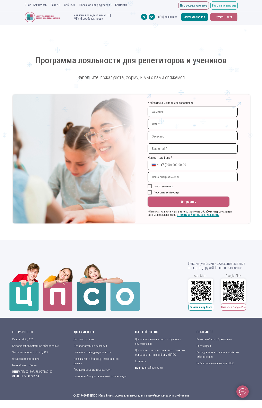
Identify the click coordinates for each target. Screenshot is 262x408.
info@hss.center (154, 367)
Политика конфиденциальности (92, 352)
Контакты (140, 361)
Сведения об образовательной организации (100, 376)
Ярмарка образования (26, 358)
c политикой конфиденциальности (198, 214)
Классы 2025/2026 (23, 339)
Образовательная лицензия (90, 346)
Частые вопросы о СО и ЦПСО (30, 352)
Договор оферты (84, 339)
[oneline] (193, 177)
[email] (193, 148)
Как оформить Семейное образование (35, 346)
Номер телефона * (160, 158)
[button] (194, 17)
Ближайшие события (24, 365)
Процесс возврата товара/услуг (93, 369)
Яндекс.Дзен (203, 346)
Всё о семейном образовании (214, 339)
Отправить (188, 202)
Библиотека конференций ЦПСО (215, 363)
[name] (193, 112)
